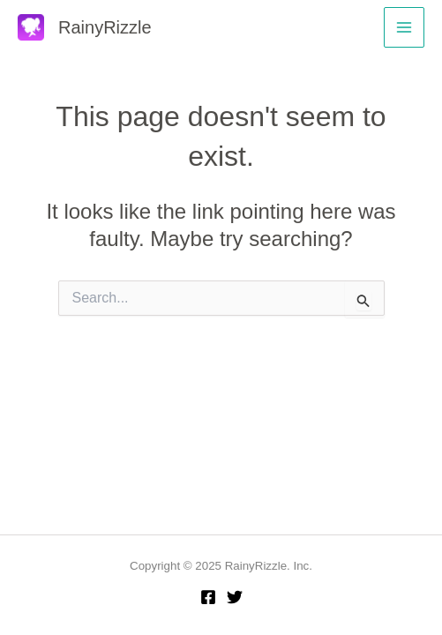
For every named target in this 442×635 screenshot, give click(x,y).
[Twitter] (235, 597)
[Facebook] (208, 597)
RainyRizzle (105, 27)
